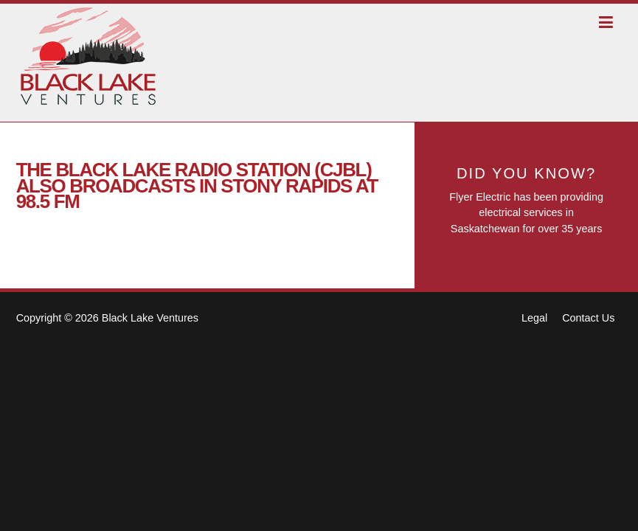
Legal (534, 318)
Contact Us (588, 318)
